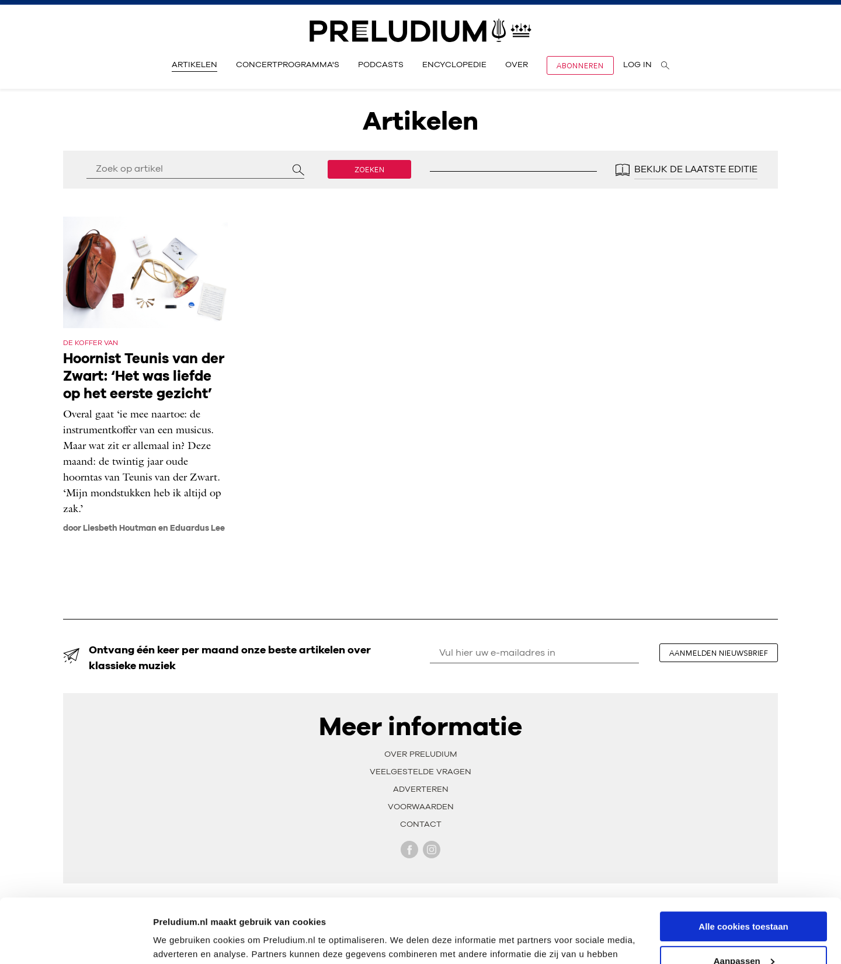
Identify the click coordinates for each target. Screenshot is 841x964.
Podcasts (381, 65)
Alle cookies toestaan (743, 866)
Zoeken (370, 169)
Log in (637, 65)
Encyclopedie (454, 65)
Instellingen (178, 940)
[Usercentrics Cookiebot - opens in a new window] (76, 941)
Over (516, 65)
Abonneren (580, 65)
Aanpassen (744, 901)
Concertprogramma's (287, 65)
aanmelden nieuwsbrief (718, 653)
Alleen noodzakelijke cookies (743, 935)
